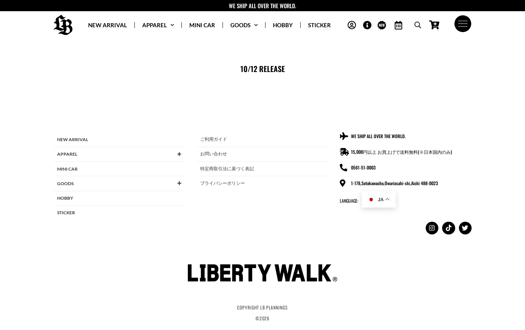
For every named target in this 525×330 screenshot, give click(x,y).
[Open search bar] (417, 25)
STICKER (319, 25)
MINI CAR (202, 25)
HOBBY (283, 25)
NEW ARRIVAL (107, 25)
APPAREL (158, 25)
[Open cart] (434, 25)
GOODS (244, 25)
